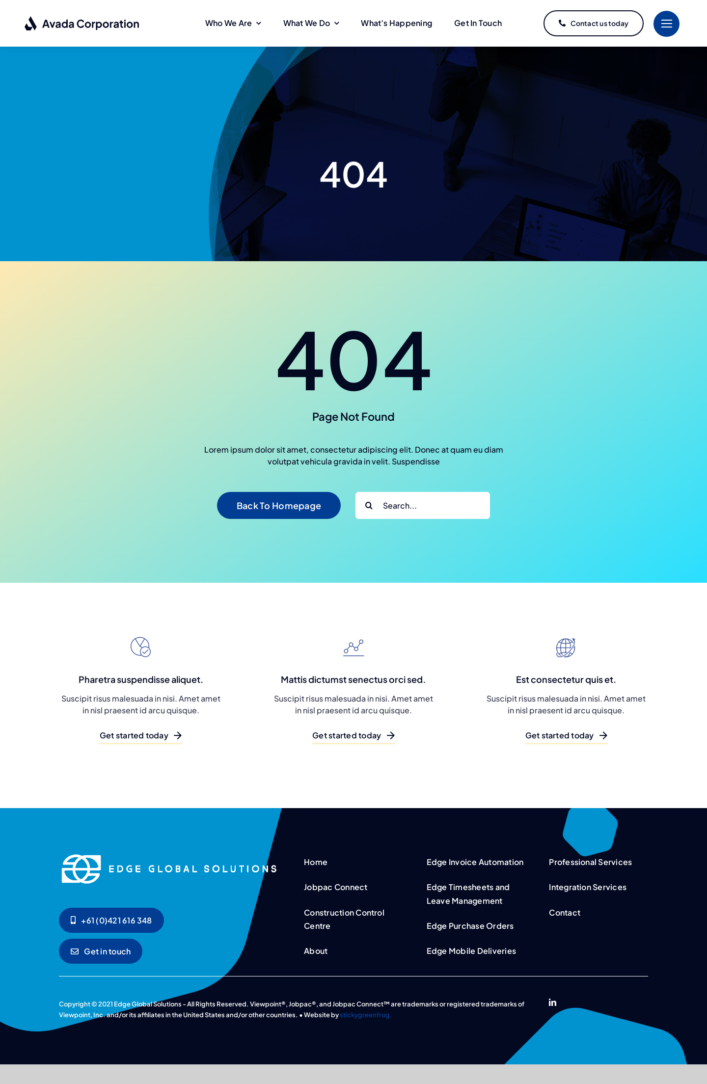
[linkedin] (552, 1002)
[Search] (368, 505)
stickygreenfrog (365, 1015)
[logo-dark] (82, 19)
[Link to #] (666, 24)
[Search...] (422, 505)
